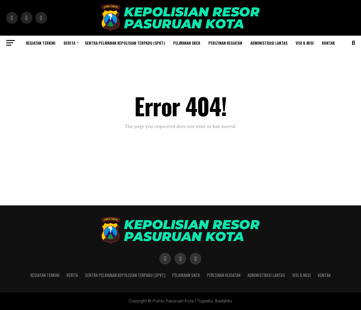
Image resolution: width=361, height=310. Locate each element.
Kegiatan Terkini (40, 43)
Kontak (328, 43)
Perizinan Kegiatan (225, 43)
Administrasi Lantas (268, 43)
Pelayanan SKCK (186, 43)
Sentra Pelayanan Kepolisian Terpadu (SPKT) (125, 43)
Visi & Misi (305, 43)
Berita (69, 43)
